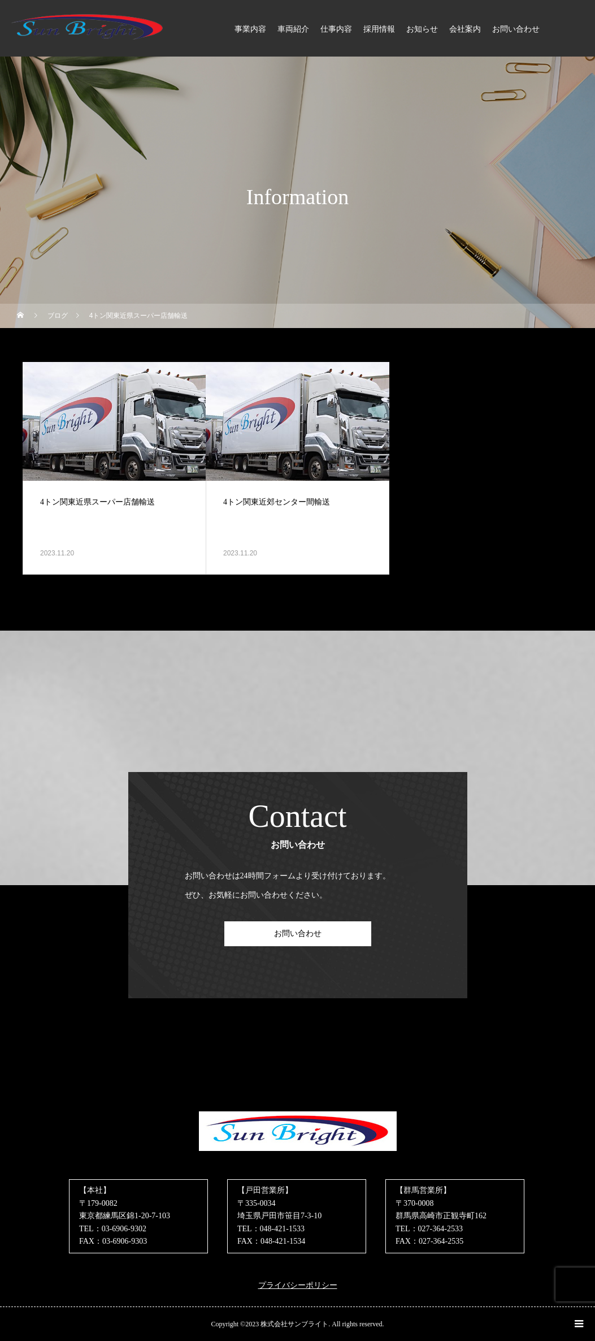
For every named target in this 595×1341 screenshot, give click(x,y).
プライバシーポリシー (297, 1285)
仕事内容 (336, 29)
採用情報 (379, 29)
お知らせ (422, 29)
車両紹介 (293, 29)
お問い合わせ (516, 29)
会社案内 (465, 29)
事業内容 (250, 29)
